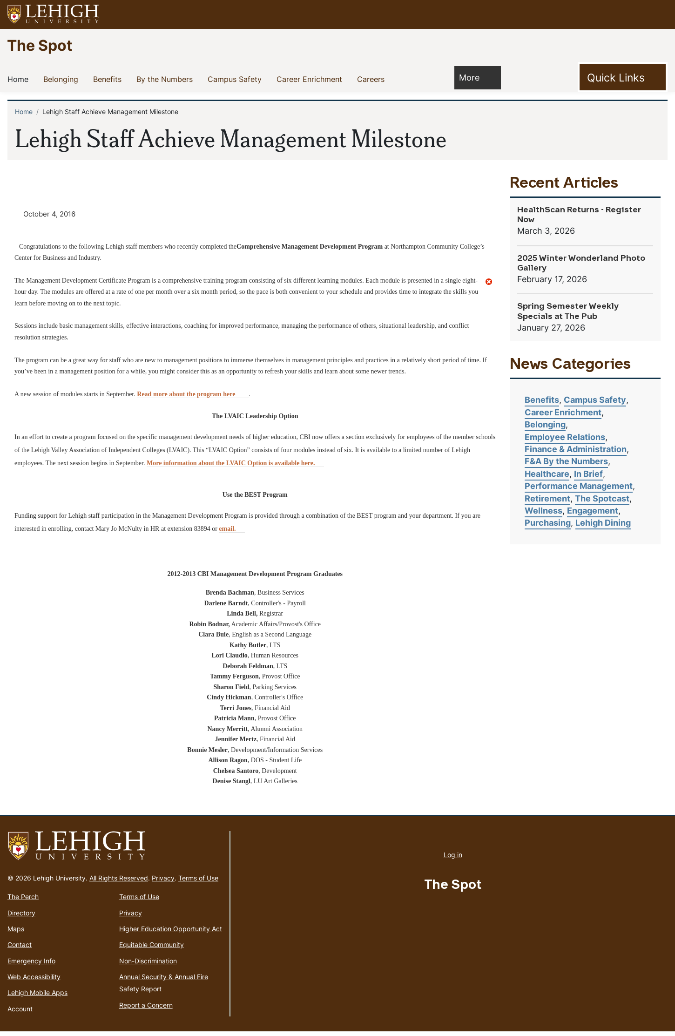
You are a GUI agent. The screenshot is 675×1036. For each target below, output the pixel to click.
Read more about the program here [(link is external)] (193, 398)
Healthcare (547, 474)
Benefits (109, 78)
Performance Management (579, 486)
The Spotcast (602, 498)
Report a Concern (146, 1009)
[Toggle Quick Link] (623, 77)
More (474, 77)
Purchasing (548, 522)
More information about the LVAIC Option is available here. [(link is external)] (235, 467)
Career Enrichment (311, 78)
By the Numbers (166, 78)
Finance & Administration (576, 449)
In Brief (588, 474)
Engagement (592, 510)
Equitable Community (151, 949)
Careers (372, 78)
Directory (21, 917)
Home (19, 78)
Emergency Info (31, 965)
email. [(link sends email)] (231, 533)
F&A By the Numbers (566, 461)
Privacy (163, 882)
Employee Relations (565, 437)
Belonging (62, 78)
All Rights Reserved (118, 882)
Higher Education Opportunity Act (170, 933)
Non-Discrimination (148, 965)
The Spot (39, 44)
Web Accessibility (34, 981)
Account (20, 1013)
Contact (19, 949)
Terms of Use (198, 882)
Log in (453, 858)
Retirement (547, 498)
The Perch (23, 901)
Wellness (543, 510)
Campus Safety (236, 78)
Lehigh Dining (603, 522)
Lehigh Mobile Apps (37, 997)
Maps (15, 933)
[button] (659, 14)
